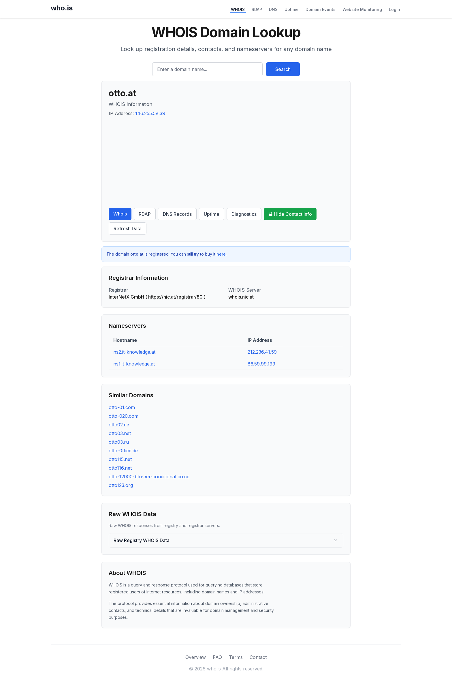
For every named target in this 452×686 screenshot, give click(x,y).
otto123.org (121, 485)
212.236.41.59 (262, 352)
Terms (236, 657)
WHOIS (238, 9)
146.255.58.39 (150, 113)
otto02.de (119, 425)
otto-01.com (122, 407)
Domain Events (321, 9)
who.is (62, 8)
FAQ (217, 657)
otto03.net (120, 433)
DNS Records (177, 214)
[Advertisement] (226, 162)
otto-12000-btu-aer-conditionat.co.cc (149, 476)
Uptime (292, 9)
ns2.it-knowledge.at (134, 352)
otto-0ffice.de (123, 450)
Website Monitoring (362, 9)
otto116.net (120, 468)
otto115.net (120, 459)
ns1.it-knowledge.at (134, 364)
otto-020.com (123, 416)
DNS (273, 9)
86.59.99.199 (261, 364)
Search (283, 69)
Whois (120, 214)
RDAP (257, 9)
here (221, 254)
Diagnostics (244, 214)
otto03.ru (119, 442)
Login (394, 9)
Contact (258, 657)
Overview (195, 657)
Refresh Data (128, 228)
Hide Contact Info (290, 214)
